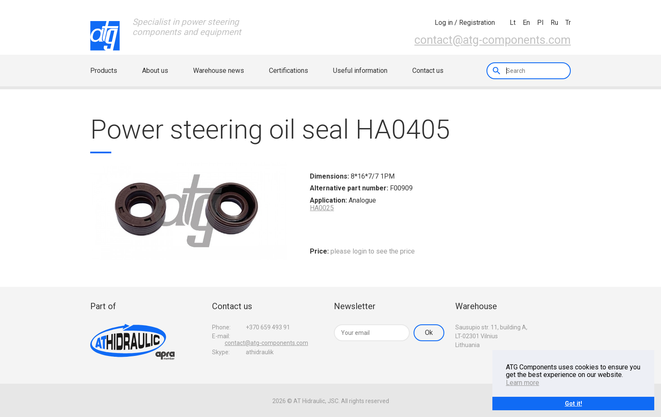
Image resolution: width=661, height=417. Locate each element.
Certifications (288, 71)
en (526, 23)
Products (103, 71)
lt (513, 23)
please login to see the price (372, 251)
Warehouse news (218, 71)
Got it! (573, 403)
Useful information (360, 71)
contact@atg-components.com (492, 39)
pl (540, 23)
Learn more (522, 383)
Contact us (427, 71)
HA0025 (322, 208)
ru (554, 23)
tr (568, 23)
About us (155, 71)
